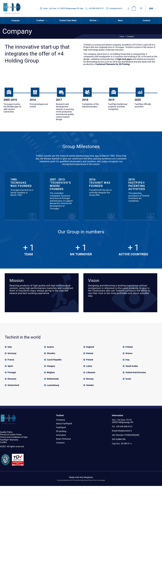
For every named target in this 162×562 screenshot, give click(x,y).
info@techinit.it (116, 8)
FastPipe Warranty (9, 439)
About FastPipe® (64, 423)
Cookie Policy (15, 434)
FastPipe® (61, 427)
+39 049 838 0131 (96, 8)
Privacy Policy (87, 480)
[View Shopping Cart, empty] (134, 8)
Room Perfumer (63, 439)
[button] (141, 8)
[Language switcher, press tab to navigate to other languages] (152, 8)
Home (122, 36)
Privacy (3, 434)
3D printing (61, 431)
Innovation (61, 435)
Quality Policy (6, 432)
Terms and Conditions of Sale (14, 437)
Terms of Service (97, 480)
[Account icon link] (128, 8)
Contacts (60, 442)
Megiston (88, 477)
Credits (3, 442)
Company (60, 420)
